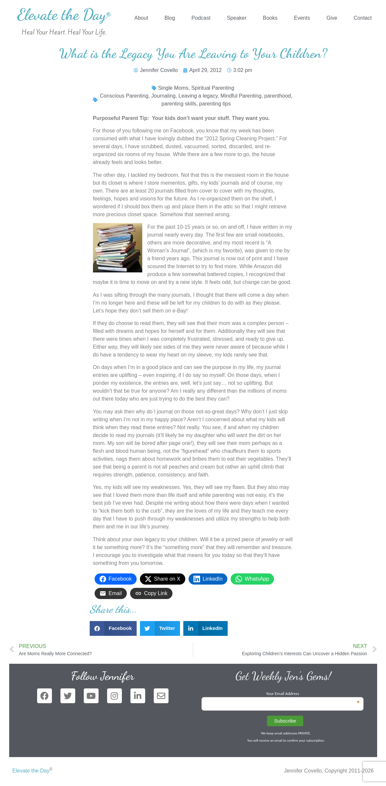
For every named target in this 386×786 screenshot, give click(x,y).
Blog (170, 18)
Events (302, 18)
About (141, 18)
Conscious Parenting (124, 96)
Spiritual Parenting (212, 88)
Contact (363, 18)
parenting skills (179, 103)
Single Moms (173, 88)
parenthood (277, 96)
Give (332, 18)
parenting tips (215, 103)
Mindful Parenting (240, 96)
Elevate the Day (63, 14)
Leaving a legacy (197, 96)
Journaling (163, 96)
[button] (113, 628)
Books (270, 18)
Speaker (237, 18)
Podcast (201, 18)
